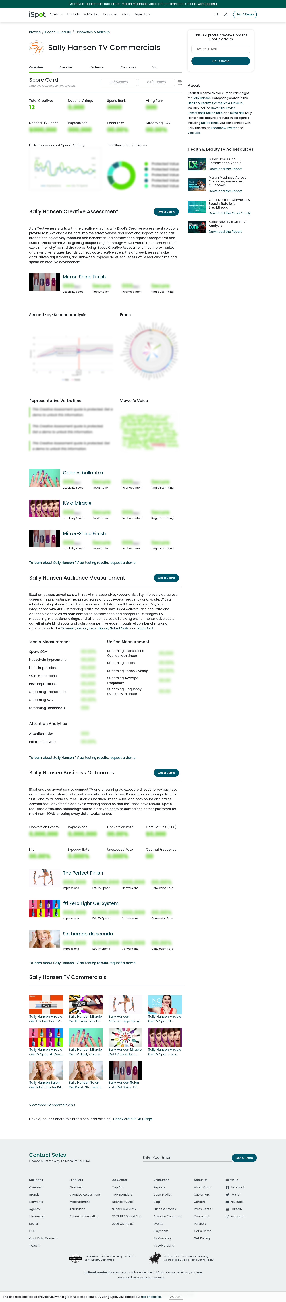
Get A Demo (245, 14)
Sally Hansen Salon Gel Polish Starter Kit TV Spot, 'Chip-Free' (85, 1085)
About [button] (126, 14)
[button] (141, 82)
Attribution (77, 1209)
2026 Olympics (122, 1224)
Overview (36, 67)
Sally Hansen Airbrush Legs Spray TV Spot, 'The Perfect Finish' (125, 1019)
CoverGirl (68, 628)
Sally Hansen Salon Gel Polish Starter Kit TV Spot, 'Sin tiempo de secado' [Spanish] (45, 1085)
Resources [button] (110, 14)
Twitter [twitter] (233, 1194)
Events (158, 1224)
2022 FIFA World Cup (127, 1216)
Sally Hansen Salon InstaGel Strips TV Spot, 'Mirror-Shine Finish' (124, 1085)
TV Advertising (164, 1245)
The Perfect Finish (83, 873)
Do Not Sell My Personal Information (141, 1277)
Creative (66, 67)
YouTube (194, 133)
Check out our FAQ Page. (132, 1119)
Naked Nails (119, 628)
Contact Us (202, 1216)
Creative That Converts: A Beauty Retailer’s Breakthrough (229, 204)
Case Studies (163, 1194)
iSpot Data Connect (43, 1238)
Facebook (218, 128)
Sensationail (98, 628)
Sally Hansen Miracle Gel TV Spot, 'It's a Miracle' (164, 1052)
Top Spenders (122, 1194)
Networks (36, 1202)
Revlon (82, 628)
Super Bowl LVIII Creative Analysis (228, 224)
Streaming (36, 1216)
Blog (157, 1202)
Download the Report (225, 169)
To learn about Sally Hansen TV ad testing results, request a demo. (82, 563)
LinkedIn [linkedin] (233, 1209)
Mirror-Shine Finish (84, 276)
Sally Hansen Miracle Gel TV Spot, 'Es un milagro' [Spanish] (125, 1052)
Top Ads (118, 1187)
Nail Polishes (209, 123)
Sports (34, 1224)
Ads (154, 67)
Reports (159, 1187)
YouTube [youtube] (234, 1202)
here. (199, 1272)
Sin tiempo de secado (88, 933)
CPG (32, 1231)
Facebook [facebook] (235, 1187)
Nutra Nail (145, 628)
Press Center (203, 1209)
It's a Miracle (77, 503)
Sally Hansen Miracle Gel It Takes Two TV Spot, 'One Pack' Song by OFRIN (45, 1019)
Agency (34, 1209)
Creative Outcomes (168, 1216)
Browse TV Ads (122, 1202)
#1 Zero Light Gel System (91, 903)
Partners (200, 1224)
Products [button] (73, 14)
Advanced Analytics (84, 1216)
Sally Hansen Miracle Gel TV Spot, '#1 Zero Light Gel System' (45, 1052)
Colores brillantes (83, 472)
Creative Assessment (85, 1194)
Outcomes (128, 67)
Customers (202, 1194)
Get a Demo (166, 211)
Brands (34, 1194)
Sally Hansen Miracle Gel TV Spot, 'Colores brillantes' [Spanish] (85, 1052)
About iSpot (202, 1187)
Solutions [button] (56, 14)
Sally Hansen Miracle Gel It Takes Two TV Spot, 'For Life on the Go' (85, 1019)
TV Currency (163, 1238)
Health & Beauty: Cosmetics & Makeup (215, 103)
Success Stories (165, 1209)
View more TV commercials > (52, 1105)
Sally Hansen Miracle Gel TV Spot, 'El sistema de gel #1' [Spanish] (164, 1019)
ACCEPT (176, 1297)
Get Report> (207, 4)
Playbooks (161, 1231)
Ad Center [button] (91, 14)
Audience (97, 67)
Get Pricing (202, 1238)
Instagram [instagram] (235, 1216)
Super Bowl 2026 (124, 1209)
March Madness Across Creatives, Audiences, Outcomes (227, 181)
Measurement (80, 1202)
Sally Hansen (202, 98)
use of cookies (151, 1297)
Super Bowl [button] (142, 14)
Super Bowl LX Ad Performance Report (225, 161)
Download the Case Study (230, 213)
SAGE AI (34, 1245)
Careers (200, 1202)
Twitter (232, 128)
